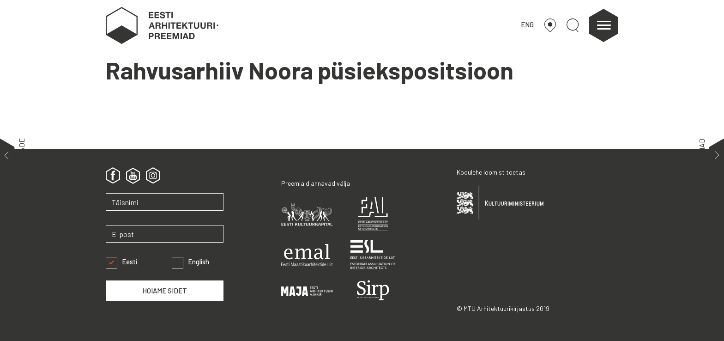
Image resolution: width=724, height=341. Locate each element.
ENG (527, 24)
